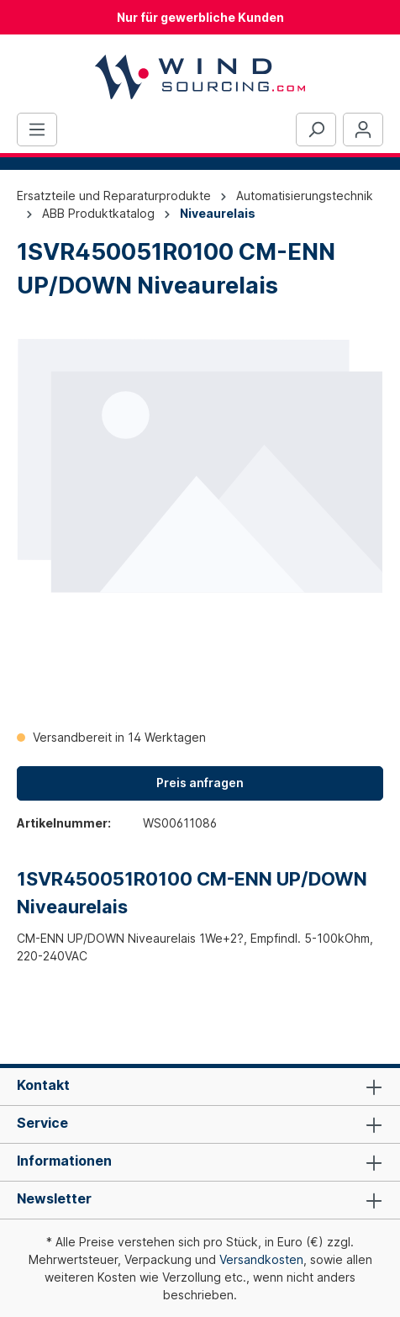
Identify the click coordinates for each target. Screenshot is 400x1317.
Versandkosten (261, 1259)
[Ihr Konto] (363, 129)
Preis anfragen (200, 782)
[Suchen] (316, 129)
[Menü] (37, 129)
